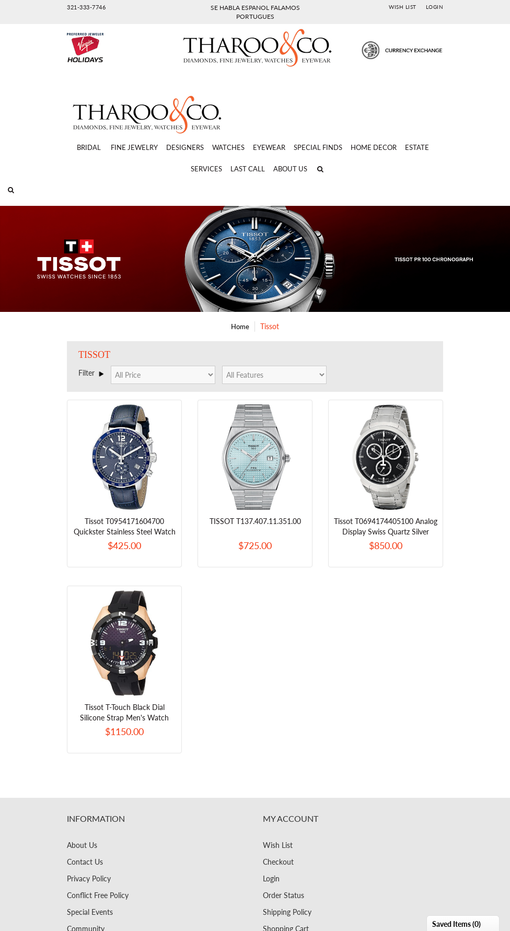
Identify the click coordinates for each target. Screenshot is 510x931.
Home (240, 326)
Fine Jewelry (134, 147)
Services (206, 169)
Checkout (278, 861)
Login (435, 7)
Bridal (89, 147)
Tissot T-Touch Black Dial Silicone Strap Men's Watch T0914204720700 (124, 717)
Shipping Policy (287, 911)
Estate (417, 147)
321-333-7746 (86, 7)
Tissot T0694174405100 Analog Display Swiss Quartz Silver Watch (385, 531)
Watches (228, 147)
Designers (185, 147)
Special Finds (318, 147)
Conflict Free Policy (98, 895)
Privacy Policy (89, 878)
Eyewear (269, 147)
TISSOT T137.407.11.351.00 (255, 521)
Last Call (247, 169)
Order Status (283, 895)
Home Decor (374, 147)
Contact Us (85, 861)
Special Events (90, 911)
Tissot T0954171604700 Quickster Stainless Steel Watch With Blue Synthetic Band (125, 531)
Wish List (402, 7)
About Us (290, 169)
